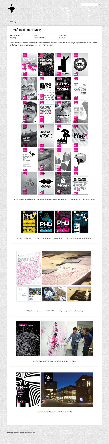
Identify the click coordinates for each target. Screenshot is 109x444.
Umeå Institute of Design (26, 29)
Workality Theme (24, 432)
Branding (13, 38)
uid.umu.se (62, 38)
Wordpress (16, 432)
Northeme (32, 432)
